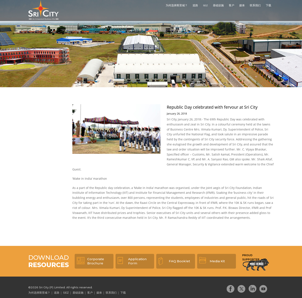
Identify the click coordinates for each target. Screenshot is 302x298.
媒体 (242, 5)
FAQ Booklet (179, 261)
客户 (231, 5)
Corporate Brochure (95, 261)
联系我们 (255, 5)
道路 (195, 5)
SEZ (205, 5)
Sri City (43, 10)
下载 (268, 5)
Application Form (137, 261)
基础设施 (218, 5)
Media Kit (217, 261)
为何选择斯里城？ (176, 5)
